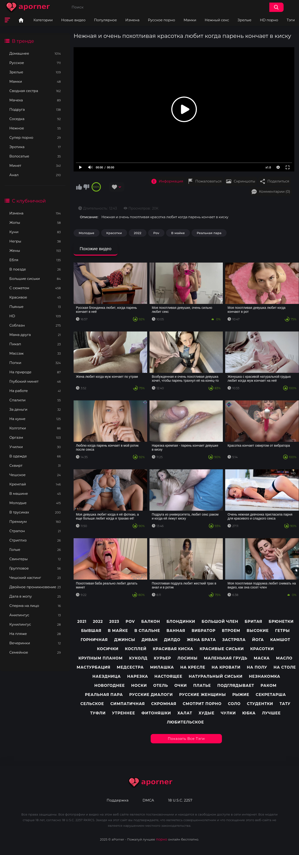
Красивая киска (173, 649)
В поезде (35, 269)
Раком (269, 685)
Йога (258, 640)
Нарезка (137, 676)
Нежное (35, 128)
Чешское (35, 475)
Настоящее (168, 676)
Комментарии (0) (274, 191)
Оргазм (35, 437)
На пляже (35, 633)
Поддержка (117, 800)
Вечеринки (35, 643)
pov (130, 621)
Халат (184, 713)
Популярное (105, 20)
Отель (160, 685)
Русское (35, 63)
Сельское (92, 704)
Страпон (35, 531)
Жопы (35, 222)
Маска (262, 658)
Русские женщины (202, 694)
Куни (35, 232)
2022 (137, 233)
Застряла (234, 640)
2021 (82, 621)
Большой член (220, 621)
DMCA (148, 800)
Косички (107, 649)
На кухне (35, 419)
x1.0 (268, 167)
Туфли (98, 713)
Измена (132, 20)
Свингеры (35, 559)
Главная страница (21, 20)
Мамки (190, 20)
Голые (35, 549)
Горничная (94, 640)
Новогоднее (109, 685)
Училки (35, 447)
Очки (180, 685)
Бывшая (91, 630)
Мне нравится (79, 187)
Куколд (138, 658)
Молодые (35, 503)
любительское (185, 722)
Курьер (162, 658)
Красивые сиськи (222, 649)
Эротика (35, 147)
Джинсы (124, 640)
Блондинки (181, 621)
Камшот (280, 640)
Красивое (35, 297)
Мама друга (35, 334)
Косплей (135, 649)
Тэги (291, 20)
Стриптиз (35, 540)
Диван (150, 640)
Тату (285, 704)
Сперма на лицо (35, 605)
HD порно (269, 20)
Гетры (282, 630)
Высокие (258, 630)
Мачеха (35, 100)
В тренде (23, 41)
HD (35, 316)
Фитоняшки (156, 713)
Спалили (35, 400)
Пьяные (35, 306)
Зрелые (244, 20)
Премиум (35, 521)
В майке (178, 233)
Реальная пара (209, 233)
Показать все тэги (186, 738)
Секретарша (271, 694)
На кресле (192, 667)
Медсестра (130, 667)
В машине (35, 493)
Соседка (35, 119)
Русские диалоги (151, 694)
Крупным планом (100, 658)
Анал (35, 175)
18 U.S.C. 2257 (180, 800)
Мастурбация (93, 667)
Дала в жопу (35, 596)
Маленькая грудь (225, 658)
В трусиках (35, 512)
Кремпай (35, 484)
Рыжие (240, 694)
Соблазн (35, 325)
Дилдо (172, 640)
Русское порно (161, 20)
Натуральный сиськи (215, 676)
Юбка (249, 713)
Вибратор (203, 630)
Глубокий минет (35, 381)
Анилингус (35, 615)
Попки (35, 362)
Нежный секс (217, 20)
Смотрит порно (202, 704)
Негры (35, 241)
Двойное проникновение (35, 587)
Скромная (163, 704)
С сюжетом (35, 288)
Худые (206, 713)
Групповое (35, 568)
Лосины (188, 658)
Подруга (35, 109)
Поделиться (278, 181)
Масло (284, 658)
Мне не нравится (86, 187)
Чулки (228, 713)
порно (161, 839)
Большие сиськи (35, 278)
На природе (35, 372)
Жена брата (201, 640)
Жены (35, 250)
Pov (156, 233)
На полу (257, 667)
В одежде (35, 456)
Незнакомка (264, 676)
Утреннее (123, 713)
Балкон (150, 621)
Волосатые (35, 156)
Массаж (35, 353)
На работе (35, 390)
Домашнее (35, 53)
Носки (139, 685)
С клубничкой (29, 201)
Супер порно (35, 137)
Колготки (35, 428)
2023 (114, 621)
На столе (285, 667)
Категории (43, 20)
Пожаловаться (208, 181)
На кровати (226, 667)
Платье (202, 685)
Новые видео (73, 20)
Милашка (162, 667)
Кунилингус (35, 624)
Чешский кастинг (35, 577)
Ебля (35, 260)
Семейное (35, 652)
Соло (234, 704)
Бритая (253, 621)
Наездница (107, 676)
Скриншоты (244, 181)
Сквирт (35, 465)
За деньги (35, 409)
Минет (35, 165)
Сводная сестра (35, 91)
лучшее (271, 713)
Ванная (176, 630)
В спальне (147, 630)
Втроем (231, 630)
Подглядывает (235, 685)
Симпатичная (127, 704)
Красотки (114, 233)
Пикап (35, 344)
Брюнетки (281, 621)
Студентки (260, 704)
